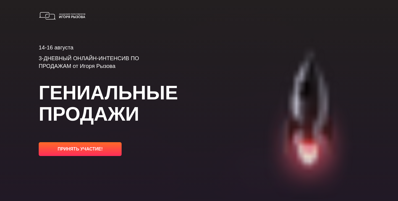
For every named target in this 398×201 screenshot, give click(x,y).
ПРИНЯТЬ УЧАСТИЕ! (80, 149)
